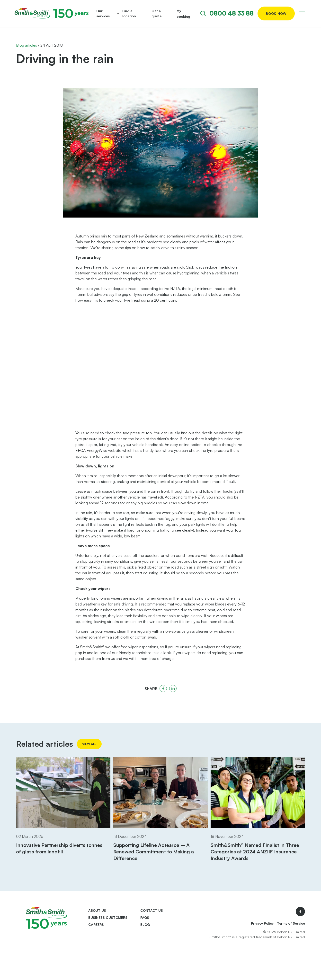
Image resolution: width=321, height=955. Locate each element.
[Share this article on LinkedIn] (173, 688)
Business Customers (107, 917)
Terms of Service (291, 923)
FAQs (144, 917)
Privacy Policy (262, 923)
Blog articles (26, 45)
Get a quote (156, 13)
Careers (96, 924)
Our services (103, 13)
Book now (276, 13)
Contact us (151, 910)
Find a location (129, 13)
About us (97, 910)
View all (89, 744)
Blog (145, 924)
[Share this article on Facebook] (163, 688)
